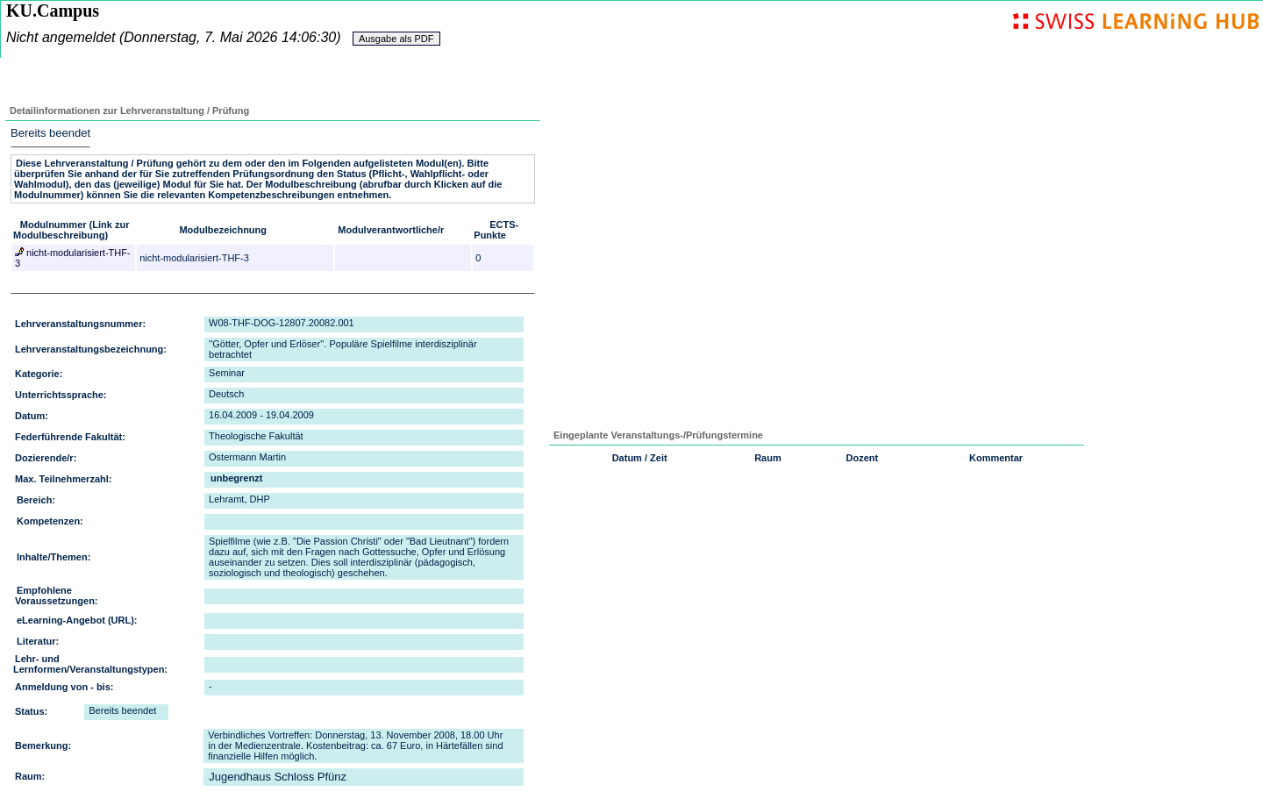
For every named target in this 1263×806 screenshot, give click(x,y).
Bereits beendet (50, 132)
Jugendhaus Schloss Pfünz (277, 776)
